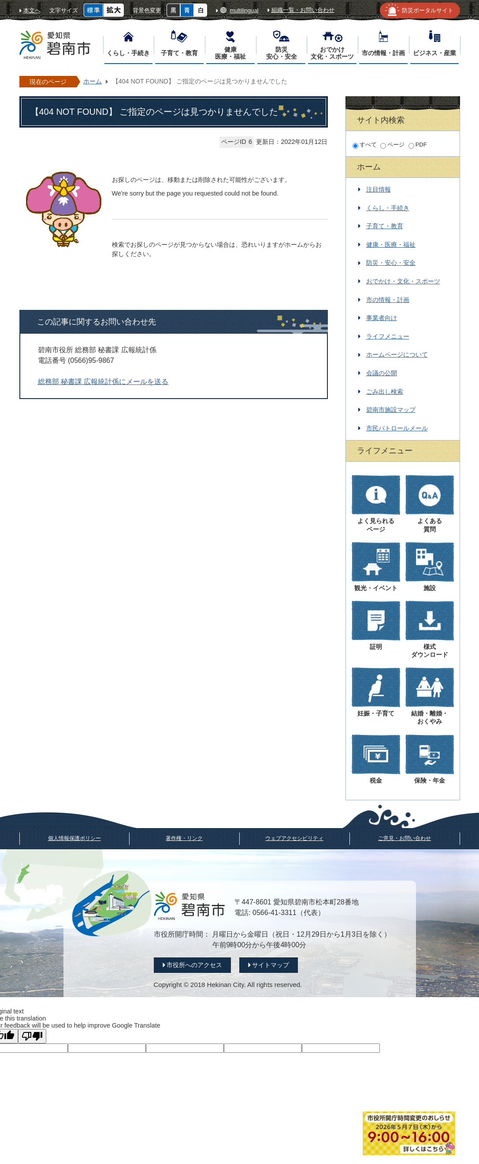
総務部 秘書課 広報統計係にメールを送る (103, 381)
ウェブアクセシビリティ (294, 838)
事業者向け (381, 317)
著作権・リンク (184, 838)
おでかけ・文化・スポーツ (403, 281)
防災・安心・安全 (391, 262)
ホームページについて (397, 354)
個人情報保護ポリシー (74, 838)
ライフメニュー (387, 336)
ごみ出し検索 (384, 391)
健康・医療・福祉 (391, 244)
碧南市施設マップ (391, 409)
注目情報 (378, 189)
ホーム (92, 81)
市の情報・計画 (387, 299)
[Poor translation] (32, 1036)
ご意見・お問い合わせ (404, 838)
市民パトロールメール (397, 428)
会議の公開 (381, 373)
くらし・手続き (387, 207)
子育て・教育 (384, 226)
